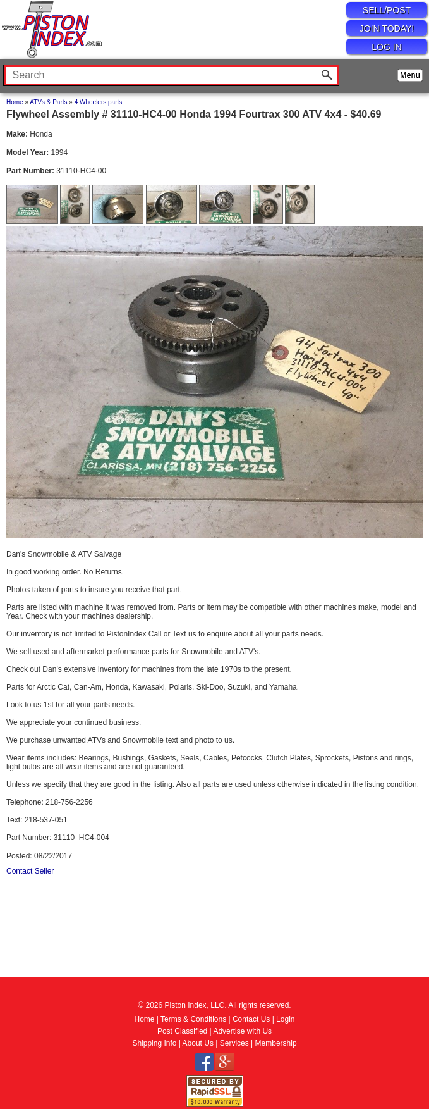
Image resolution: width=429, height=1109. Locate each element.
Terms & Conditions (193, 1019)
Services (234, 1043)
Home (14, 102)
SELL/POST (387, 10)
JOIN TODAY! (387, 28)
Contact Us (251, 1019)
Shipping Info (154, 1043)
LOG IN (386, 47)
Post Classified (182, 1031)
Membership (276, 1043)
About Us (198, 1043)
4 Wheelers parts (99, 102)
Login (285, 1019)
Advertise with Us (242, 1031)
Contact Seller (30, 871)
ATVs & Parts (48, 102)
